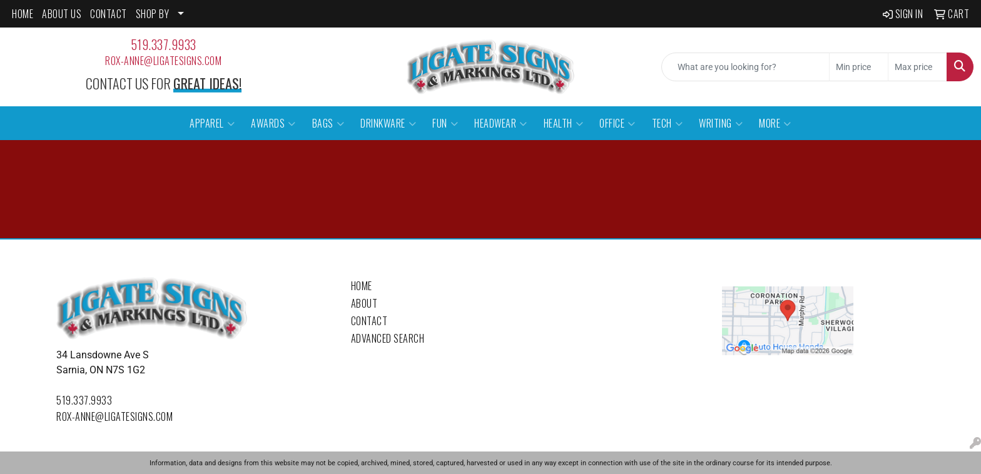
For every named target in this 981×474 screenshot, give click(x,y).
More (775, 123)
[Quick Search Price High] (917, 67)
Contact (369, 320)
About (364, 303)
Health (564, 123)
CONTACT (108, 13)
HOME (22, 13)
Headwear (500, 123)
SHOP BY (153, 13)
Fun (445, 123)
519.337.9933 (163, 44)
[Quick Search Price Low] (858, 67)
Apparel (212, 123)
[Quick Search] (745, 67)
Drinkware (388, 123)
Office (617, 123)
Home (361, 285)
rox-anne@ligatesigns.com (163, 60)
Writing (721, 123)
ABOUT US (61, 13)
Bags (328, 123)
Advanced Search (388, 338)
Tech (667, 123)
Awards (273, 123)
